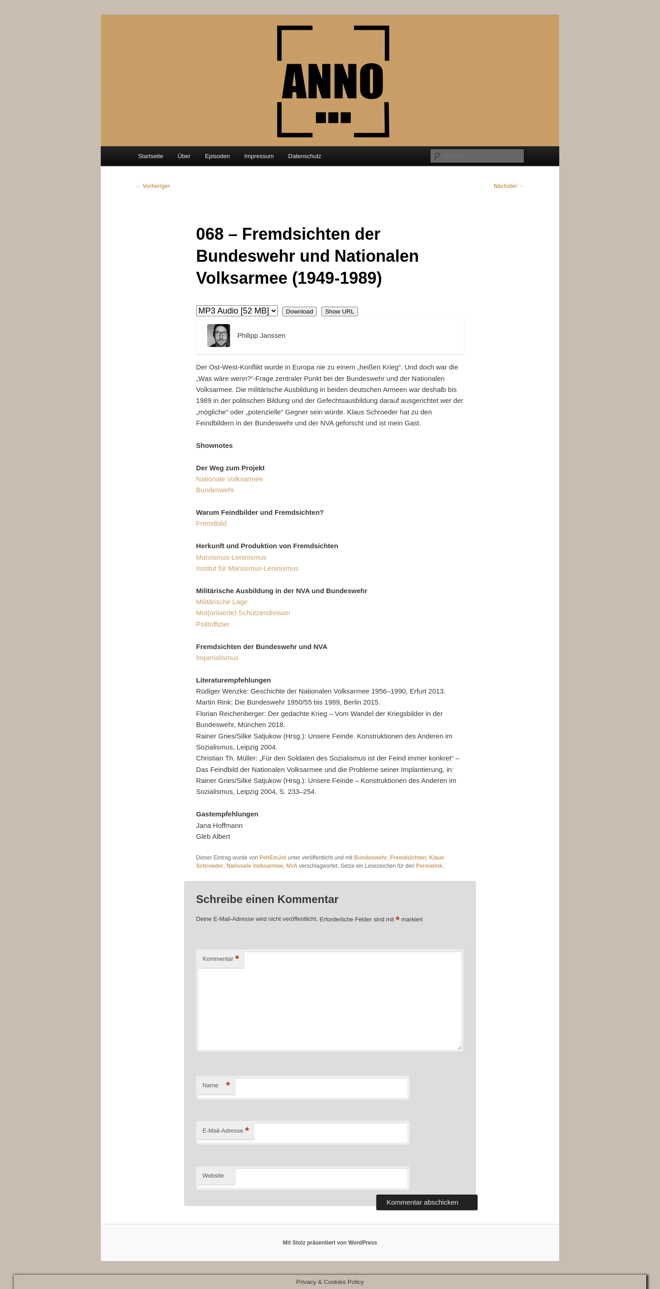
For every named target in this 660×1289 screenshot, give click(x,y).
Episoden (217, 156)
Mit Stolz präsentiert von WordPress (330, 1242)
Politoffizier (213, 624)
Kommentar (221, 959)
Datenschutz (304, 156)
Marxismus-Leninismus (231, 557)
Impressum (259, 156)
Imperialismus (217, 657)
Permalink (429, 866)
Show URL (339, 311)
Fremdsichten (408, 857)
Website (213, 1175)
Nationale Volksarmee (229, 479)
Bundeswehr (215, 490)
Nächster (509, 186)
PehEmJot (272, 857)
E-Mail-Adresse (226, 1131)
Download (299, 311)
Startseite (150, 156)
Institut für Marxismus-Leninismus (247, 568)
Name (216, 1085)
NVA (291, 866)
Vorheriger (153, 186)
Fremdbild (211, 523)
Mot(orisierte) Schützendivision (243, 613)
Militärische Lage (222, 602)
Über (184, 156)
